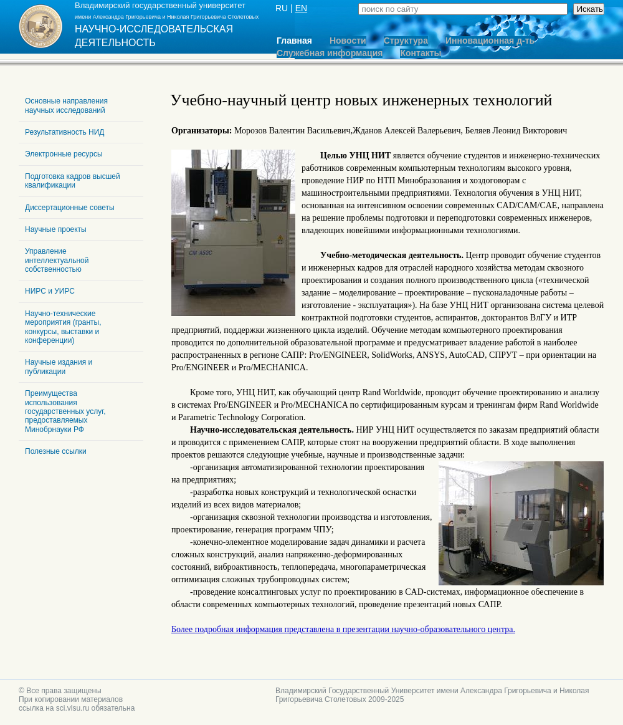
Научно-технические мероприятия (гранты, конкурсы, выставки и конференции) (63, 327)
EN (301, 8)
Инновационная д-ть (490, 41)
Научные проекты (56, 229)
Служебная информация (330, 53)
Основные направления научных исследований (66, 105)
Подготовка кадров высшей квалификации (72, 181)
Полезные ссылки (56, 451)
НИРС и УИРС (50, 291)
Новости (348, 41)
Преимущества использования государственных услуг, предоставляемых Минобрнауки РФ (65, 411)
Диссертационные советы (70, 207)
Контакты (420, 53)
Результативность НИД (64, 132)
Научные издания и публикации (58, 366)
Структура (406, 41)
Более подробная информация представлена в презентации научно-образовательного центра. (343, 629)
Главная (294, 41)
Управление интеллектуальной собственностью (56, 260)
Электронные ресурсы (64, 154)
